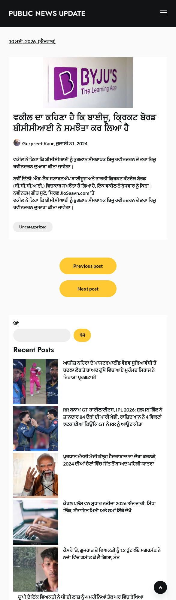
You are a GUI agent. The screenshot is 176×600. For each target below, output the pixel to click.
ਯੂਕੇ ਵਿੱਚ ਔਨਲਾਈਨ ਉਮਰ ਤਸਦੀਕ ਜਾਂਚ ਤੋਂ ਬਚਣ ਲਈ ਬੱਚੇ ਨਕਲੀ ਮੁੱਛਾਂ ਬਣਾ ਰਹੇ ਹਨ (90, 495)
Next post (88, 288)
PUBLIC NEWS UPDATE (47, 13)
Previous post (88, 266)
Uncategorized (33, 226)
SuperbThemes (139, 590)
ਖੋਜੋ (16, 323)
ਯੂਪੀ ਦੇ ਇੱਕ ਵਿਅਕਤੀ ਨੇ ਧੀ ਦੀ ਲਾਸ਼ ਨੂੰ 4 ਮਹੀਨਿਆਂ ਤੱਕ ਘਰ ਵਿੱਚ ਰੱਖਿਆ (80, 450)
